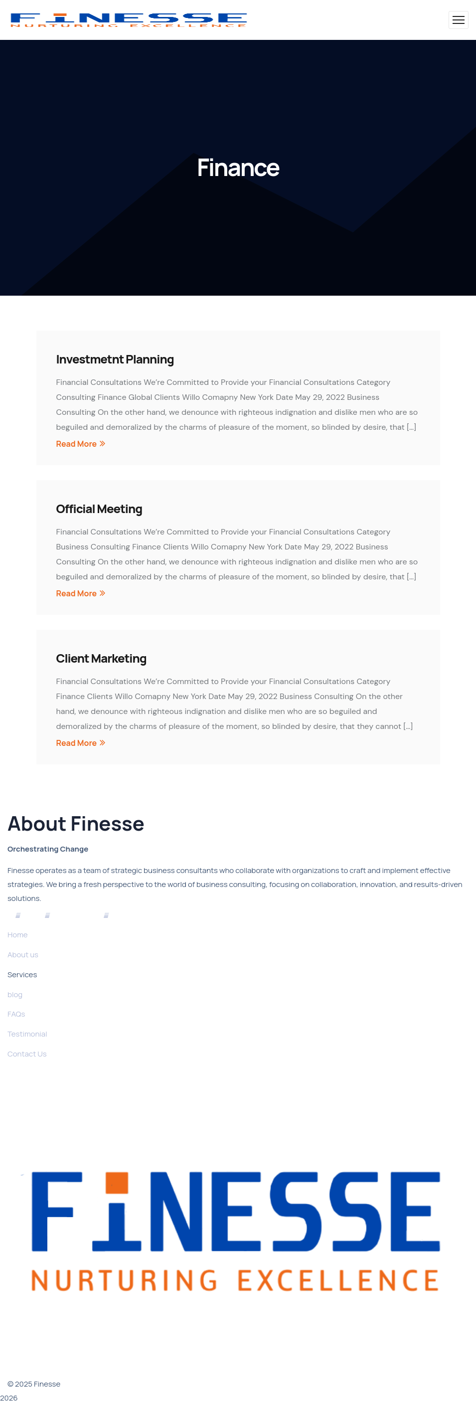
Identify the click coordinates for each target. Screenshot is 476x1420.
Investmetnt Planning (115, 359)
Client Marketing (101, 658)
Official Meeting (99, 508)
